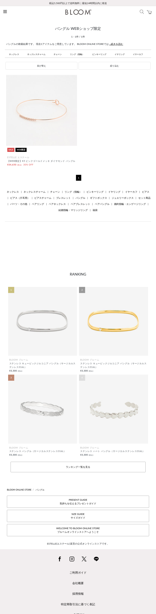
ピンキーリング (99, 54)
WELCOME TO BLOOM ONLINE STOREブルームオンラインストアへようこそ (78, 530)
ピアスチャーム (42, 197)
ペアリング (38, 203)
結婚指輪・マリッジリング (73, 210)
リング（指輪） (77, 54)
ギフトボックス (98, 197)
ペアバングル (102, 203)
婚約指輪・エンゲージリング (130, 203)
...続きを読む (116, 43)
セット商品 (144, 197)
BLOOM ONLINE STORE (19, 489)
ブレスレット (63, 197)
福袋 (95, 210)
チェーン (58, 54)
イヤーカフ (138, 54)
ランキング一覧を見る (78, 466)
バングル (80, 197)
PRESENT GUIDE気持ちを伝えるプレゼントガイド (78, 501)
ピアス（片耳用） (20, 197)
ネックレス (14, 54)
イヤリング (120, 54)
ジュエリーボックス (123, 197)
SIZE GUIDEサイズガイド (78, 515)
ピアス (145, 191)
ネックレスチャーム (36, 54)
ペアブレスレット (80, 203)
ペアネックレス (57, 203)
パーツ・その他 (18, 203)
